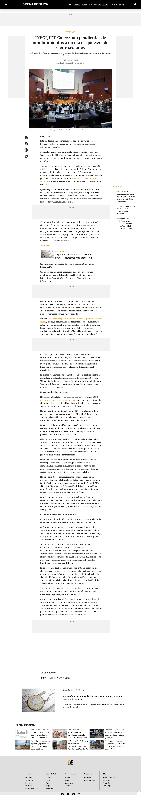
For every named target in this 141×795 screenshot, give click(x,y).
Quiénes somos (109, 778)
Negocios (76, 5)
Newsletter (69, 778)
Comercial (88, 774)
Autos (48, 783)
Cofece (53, 678)
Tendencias (50, 788)
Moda (48, 780)
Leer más (45, 245)
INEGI (43, 678)
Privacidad (107, 780)
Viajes (48, 786)
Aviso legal (107, 786)
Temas (28, 774)
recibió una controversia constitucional (58, 400)
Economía (67, 5)
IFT (60, 678)
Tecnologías (87, 5)
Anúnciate (87, 778)
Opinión (121, 5)
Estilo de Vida (51, 774)
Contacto (106, 783)
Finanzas (113, 5)
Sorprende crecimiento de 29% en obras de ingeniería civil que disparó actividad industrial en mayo (126, 224)
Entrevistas (69, 783)
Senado (68, 678)
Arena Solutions (90, 780)
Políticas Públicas (101, 5)
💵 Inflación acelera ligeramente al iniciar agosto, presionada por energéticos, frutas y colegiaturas (126, 196)
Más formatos (70, 774)
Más (105, 774)
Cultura (48, 778)
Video (67, 780)
